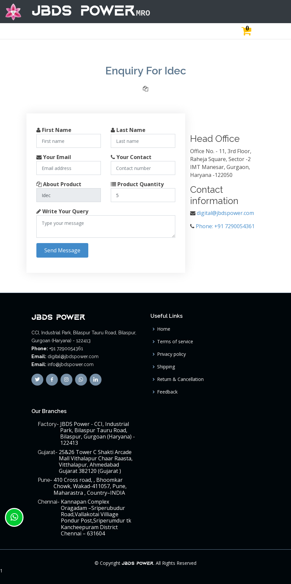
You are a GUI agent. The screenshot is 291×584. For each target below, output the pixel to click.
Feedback (167, 392)
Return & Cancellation (180, 379)
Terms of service (175, 341)
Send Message (62, 250)
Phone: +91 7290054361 (225, 226)
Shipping (166, 366)
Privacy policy (171, 354)
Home (163, 329)
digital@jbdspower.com (225, 213)
